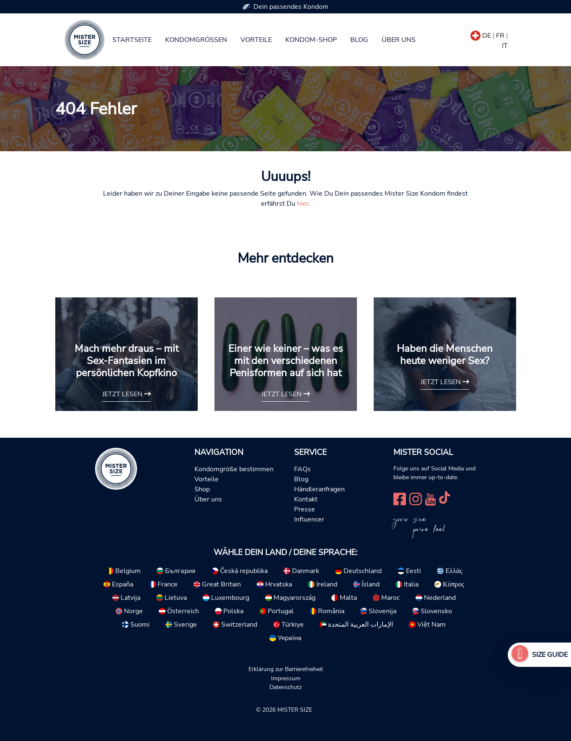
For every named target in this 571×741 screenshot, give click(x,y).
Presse (304, 509)
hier (303, 203)
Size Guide (550, 654)
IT (505, 45)
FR (500, 35)
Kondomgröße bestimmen (234, 469)
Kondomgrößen (196, 39)
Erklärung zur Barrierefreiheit (285, 669)
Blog (359, 39)
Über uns (399, 39)
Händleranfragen (319, 489)
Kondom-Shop (311, 39)
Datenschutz (285, 687)
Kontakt (306, 499)
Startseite (132, 39)
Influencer (309, 519)
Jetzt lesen (126, 394)
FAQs (302, 469)
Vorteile (256, 39)
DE (486, 35)
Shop (202, 489)
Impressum (285, 678)
